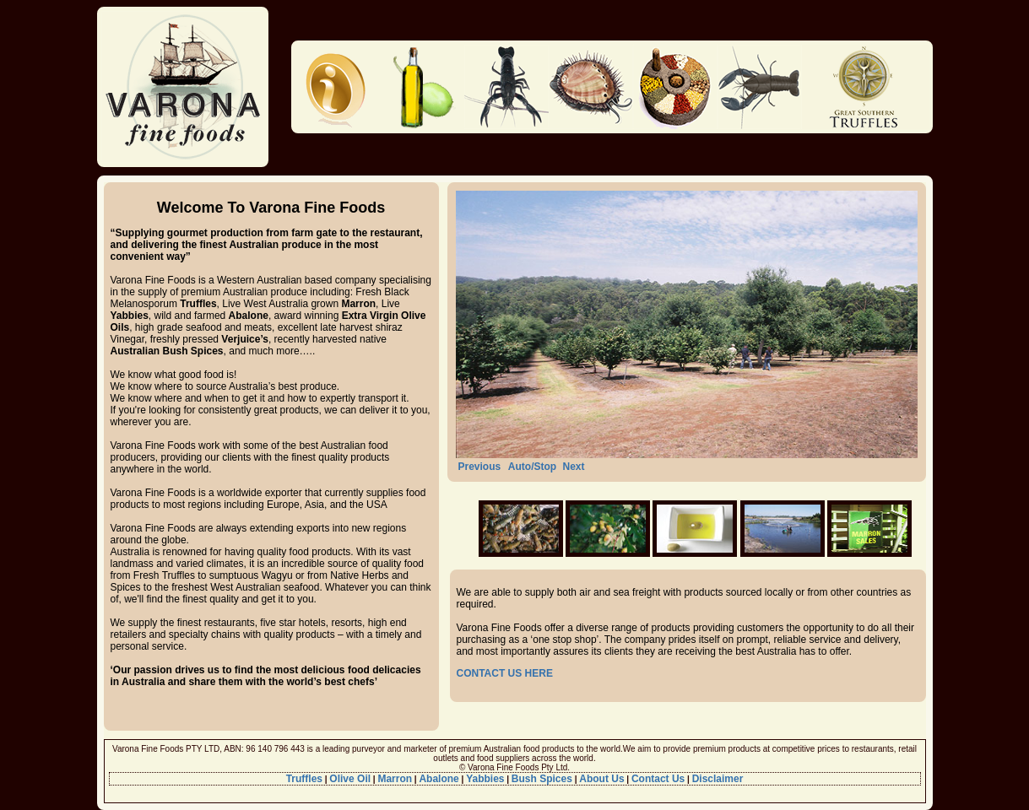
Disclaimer (718, 779)
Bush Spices (542, 779)
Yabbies (485, 779)
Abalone (438, 779)
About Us (601, 779)
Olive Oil (350, 779)
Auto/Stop (532, 466)
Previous (479, 466)
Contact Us (658, 779)
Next (573, 466)
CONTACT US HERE (505, 673)
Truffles (304, 779)
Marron (394, 779)
